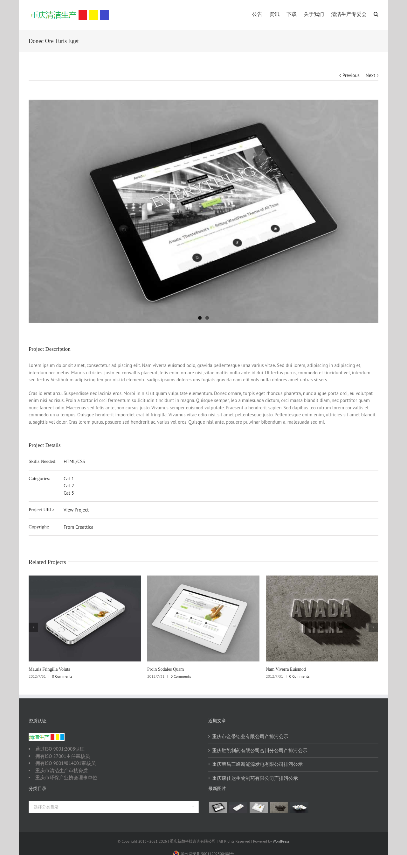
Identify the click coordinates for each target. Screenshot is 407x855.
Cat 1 (69, 479)
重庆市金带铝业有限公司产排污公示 (250, 736)
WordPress (281, 841)
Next (370, 75)
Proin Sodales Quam (165, 669)
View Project (76, 510)
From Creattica (78, 527)
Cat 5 (69, 493)
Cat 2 (69, 486)
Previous (351, 75)
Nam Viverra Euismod (286, 669)
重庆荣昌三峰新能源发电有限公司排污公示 (257, 764)
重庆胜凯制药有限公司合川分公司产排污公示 (259, 750)
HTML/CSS (74, 461)
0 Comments (62, 676)
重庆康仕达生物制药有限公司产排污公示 (255, 778)
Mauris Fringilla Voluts (49, 669)
